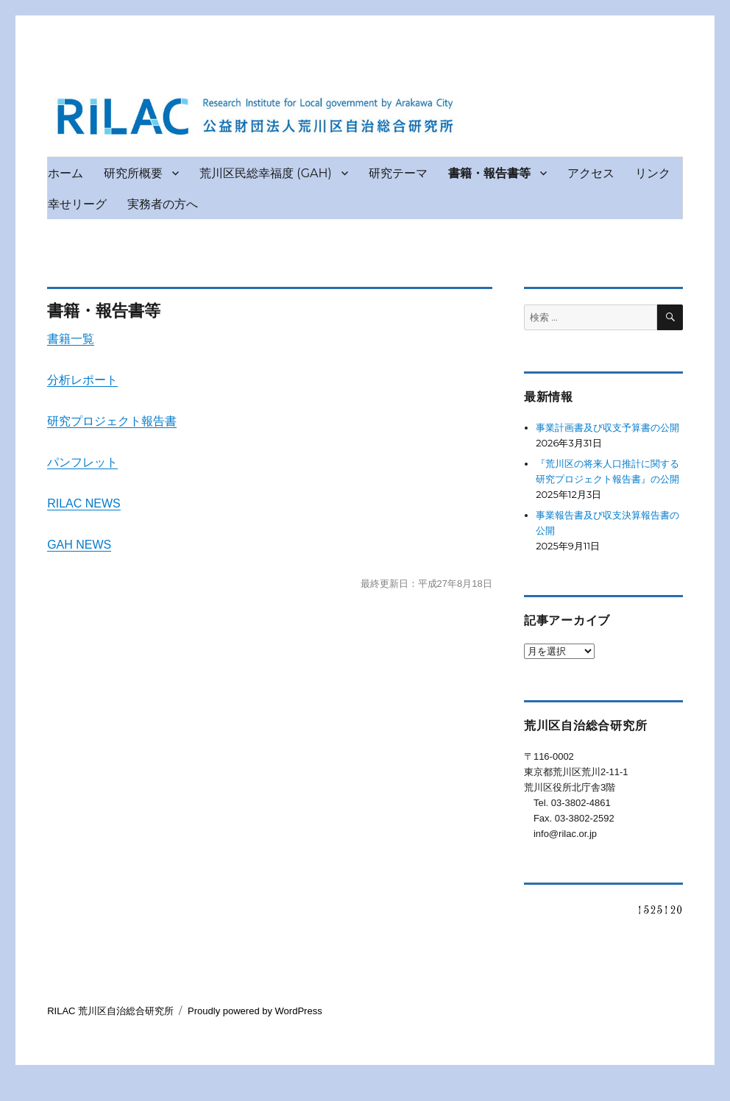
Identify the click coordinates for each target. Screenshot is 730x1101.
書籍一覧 (70, 338)
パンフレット (82, 462)
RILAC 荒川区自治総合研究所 (110, 1010)
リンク (652, 173)
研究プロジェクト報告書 (112, 421)
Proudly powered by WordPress (255, 1010)
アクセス (590, 173)
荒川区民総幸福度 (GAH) (265, 173)
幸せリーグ (77, 204)
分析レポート (82, 380)
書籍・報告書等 (489, 173)
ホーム (65, 173)
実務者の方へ (162, 204)
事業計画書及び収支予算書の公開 (607, 427)
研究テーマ (398, 173)
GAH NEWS (79, 544)
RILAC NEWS (84, 503)
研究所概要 (133, 173)
